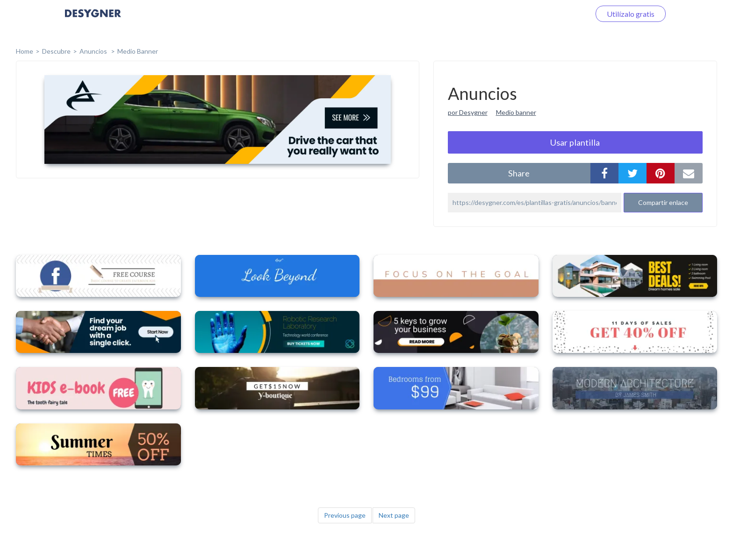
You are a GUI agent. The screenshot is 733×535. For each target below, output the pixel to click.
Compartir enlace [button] (663, 202)
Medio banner (516, 112)
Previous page (345, 515)
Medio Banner (137, 51)
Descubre (56, 51)
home (24, 51)
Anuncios (93, 51)
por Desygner (468, 112)
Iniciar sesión (558, 14)
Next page (394, 515)
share (519, 173)
